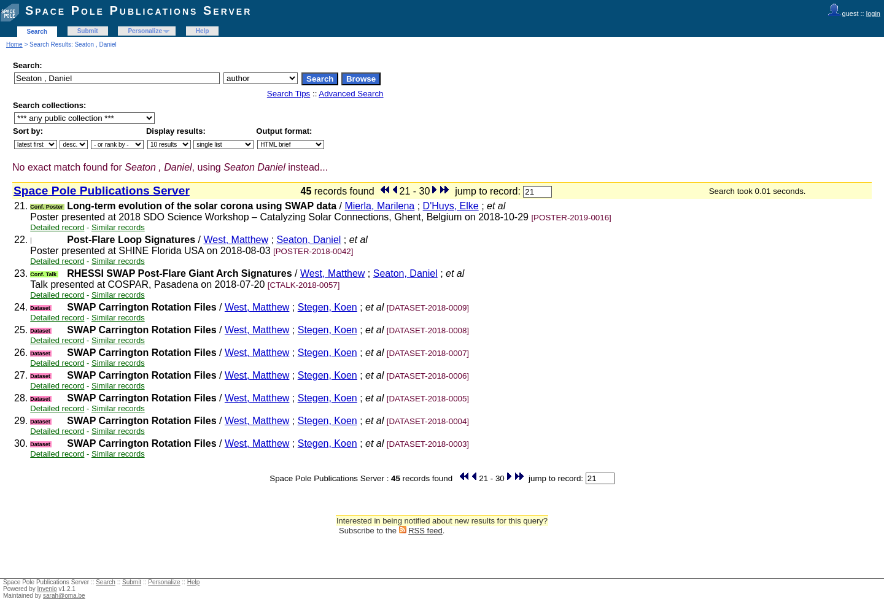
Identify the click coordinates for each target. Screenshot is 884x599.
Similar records (118, 227)
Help (202, 31)
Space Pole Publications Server (138, 10)
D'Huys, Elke (451, 206)
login (873, 13)
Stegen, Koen (327, 307)
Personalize (145, 31)
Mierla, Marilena (379, 206)
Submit (87, 31)
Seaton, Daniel (308, 239)
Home (14, 44)
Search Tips (288, 93)
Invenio (47, 588)
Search (37, 31)
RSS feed (425, 530)
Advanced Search (351, 93)
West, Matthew (236, 239)
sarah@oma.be (64, 595)
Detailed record (57, 227)
